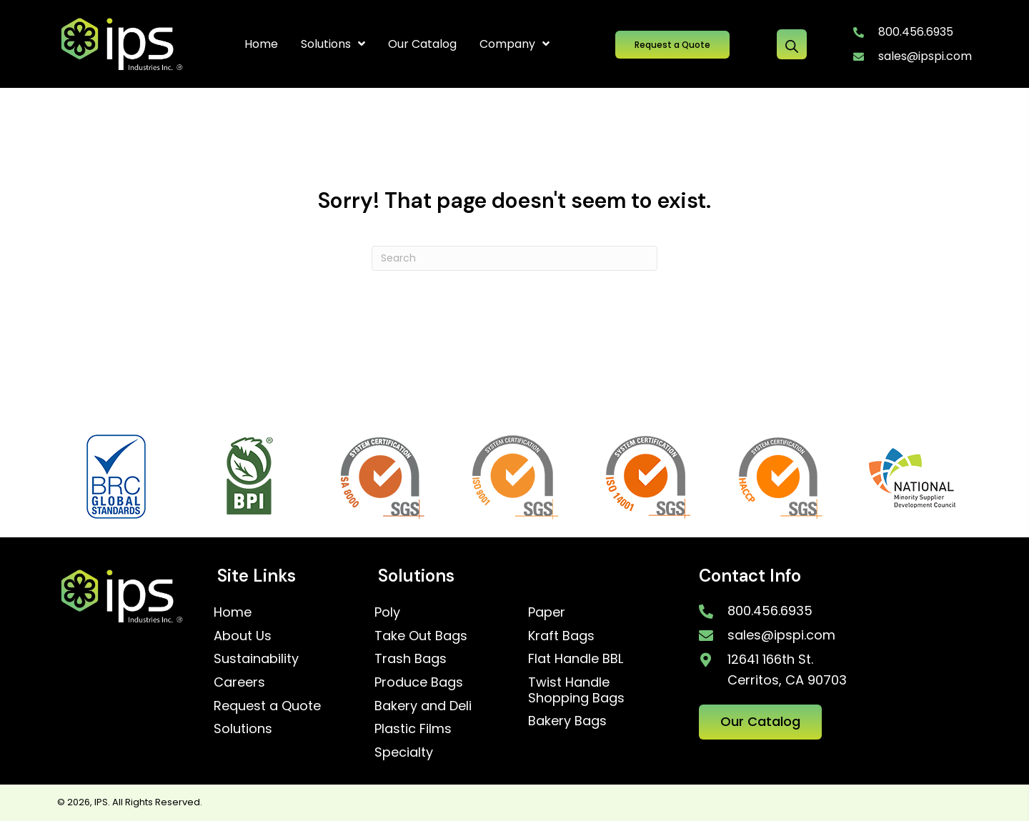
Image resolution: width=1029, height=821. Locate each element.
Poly (387, 612)
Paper (546, 612)
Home (233, 612)
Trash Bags (410, 658)
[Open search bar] (792, 44)
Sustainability (256, 658)
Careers (239, 682)
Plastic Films (413, 728)
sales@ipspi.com (925, 56)
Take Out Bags (420, 636)
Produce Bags (418, 682)
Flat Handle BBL (575, 658)
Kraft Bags (561, 636)
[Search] (514, 258)
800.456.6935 (915, 32)
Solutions (243, 728)
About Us (243, 636)
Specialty (403, 752)
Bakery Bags (567, 721)
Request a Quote (267, 706)
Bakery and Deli (423, 706)
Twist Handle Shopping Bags (576, 690)
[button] (672, 45)
